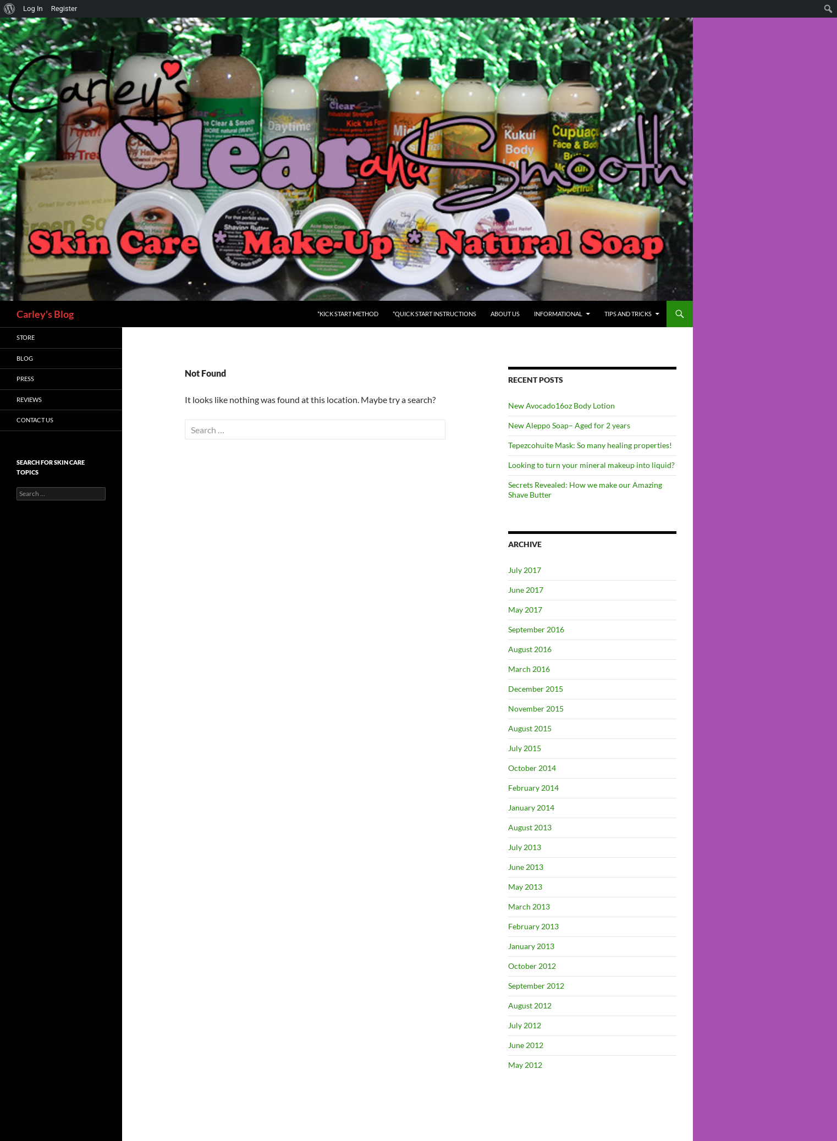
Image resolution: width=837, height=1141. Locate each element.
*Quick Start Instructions (434, 313)
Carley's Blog (45, 314)
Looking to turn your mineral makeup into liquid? (591, 465)
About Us (505, 313)
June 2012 (525, 1045)
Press (25, 378)
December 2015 (535, 688)
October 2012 (532, 966)
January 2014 (531, 807)
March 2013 (529, 906)
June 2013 (525, 867)
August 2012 (530, 1005)
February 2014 (533, 787)
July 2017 (524, 570)
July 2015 (524, 748)
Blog (24, 358)
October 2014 (532, 768)
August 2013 (530, 827)
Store (25, 337)
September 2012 (536, 985)
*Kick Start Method (347, 313)
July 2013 (524, 847)
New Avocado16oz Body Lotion (561, 405)
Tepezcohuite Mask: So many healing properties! (590, 445)
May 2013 (525, 886)
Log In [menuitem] (33, 8)
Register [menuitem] (64, 8)
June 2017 (525, 589)
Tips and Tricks (628, 313)
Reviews (29, 399)
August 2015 (530, 728)
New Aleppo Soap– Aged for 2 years (569, 425)
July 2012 (524, 1025)
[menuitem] (9, 9)
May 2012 (525, 1065)
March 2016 (529, 669)
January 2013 (531, 946)
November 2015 (536, 708)
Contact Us (34, 419)
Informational (558, 313)
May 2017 (525, 609)
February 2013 (533, 926)
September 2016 (536, 629)
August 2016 (530, 649)
